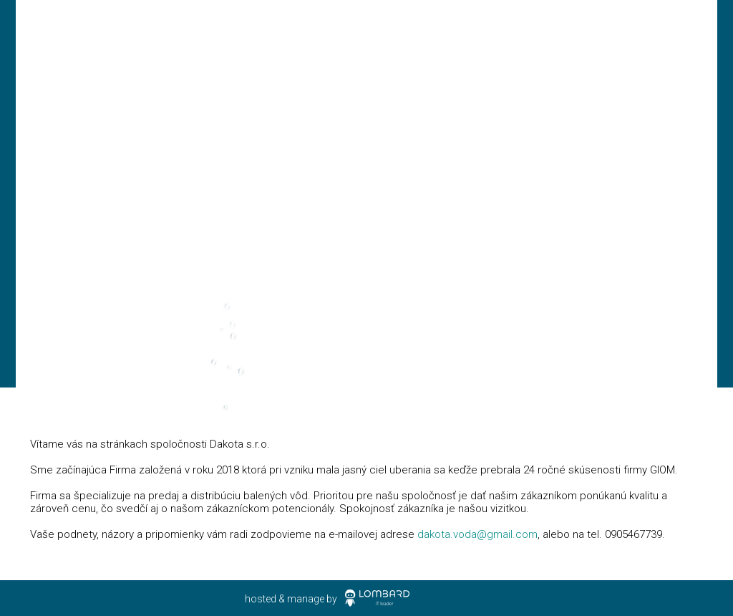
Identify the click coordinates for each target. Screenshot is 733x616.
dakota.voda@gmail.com (477, 534)
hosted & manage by (291, 599)
